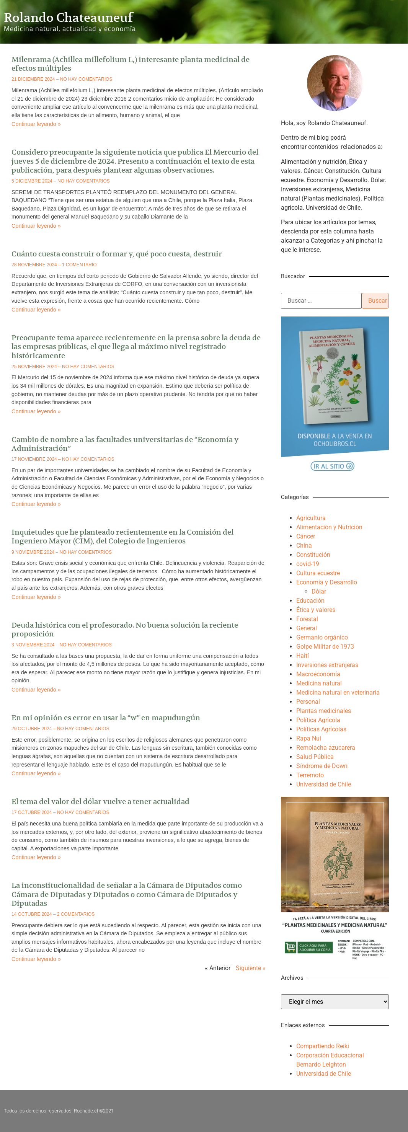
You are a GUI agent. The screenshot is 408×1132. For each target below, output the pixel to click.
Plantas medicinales (323, 710)
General (306, 628)
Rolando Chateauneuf (68, 17)
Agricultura (311, 518)
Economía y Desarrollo (326, 582)
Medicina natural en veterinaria (338, 692)
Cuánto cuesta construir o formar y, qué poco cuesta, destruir (116, 254)
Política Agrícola (318, 720)
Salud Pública (315, 756)
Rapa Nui (308, 738)
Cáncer (305, 536)
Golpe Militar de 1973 (325, 646)
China (304, 545)
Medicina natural (319, 683)
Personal (308, 701)
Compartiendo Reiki (322, 1046)
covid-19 (307, 564)
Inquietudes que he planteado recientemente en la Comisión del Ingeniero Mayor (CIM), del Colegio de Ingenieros (122, 536)
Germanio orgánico (322, 637)
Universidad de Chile (323, 784)
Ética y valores (315, 609)
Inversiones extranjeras (327, 665)
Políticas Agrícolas (321, 729)
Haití (302, 655)
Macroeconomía (318, 674)
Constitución (313, 554)
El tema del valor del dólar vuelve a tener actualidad (100, 801)
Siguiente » (251, 968)
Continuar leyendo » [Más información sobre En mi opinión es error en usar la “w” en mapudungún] (36, 773)
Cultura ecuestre (318, 573)
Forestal (307, 619)
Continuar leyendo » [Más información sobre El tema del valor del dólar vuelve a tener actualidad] (36, 857)
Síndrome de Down (322, 766)
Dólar (319, 591)
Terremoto (310, 775)
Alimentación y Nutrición (329, 527)
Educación (310, 600)
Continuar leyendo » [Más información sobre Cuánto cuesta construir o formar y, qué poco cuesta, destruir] (36, 310)
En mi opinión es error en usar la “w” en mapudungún (105, 717)
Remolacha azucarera (325, 747)
